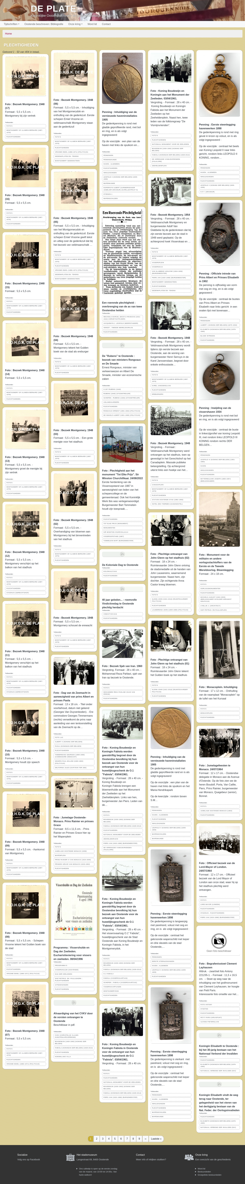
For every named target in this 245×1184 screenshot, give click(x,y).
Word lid (92, 24)
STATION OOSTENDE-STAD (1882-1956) (167, 499)
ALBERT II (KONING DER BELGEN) (68, 742)
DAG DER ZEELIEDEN (63, 974)
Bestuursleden (204, 1171)
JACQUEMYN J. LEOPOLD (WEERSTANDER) (120, 323)
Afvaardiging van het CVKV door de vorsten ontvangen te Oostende (73, 1017)
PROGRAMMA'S (61, 965)
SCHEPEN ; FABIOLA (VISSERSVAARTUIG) (120, 982)
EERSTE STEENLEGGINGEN (163, 961)
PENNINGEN (108, 155)
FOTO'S (10, 126)
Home (8, 33)
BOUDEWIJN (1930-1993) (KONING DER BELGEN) (70, 1042)
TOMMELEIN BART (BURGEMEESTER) (118, 541)
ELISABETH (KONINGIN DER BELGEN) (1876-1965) (218, 330)
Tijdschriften (10, 24)
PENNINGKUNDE (110, 159)
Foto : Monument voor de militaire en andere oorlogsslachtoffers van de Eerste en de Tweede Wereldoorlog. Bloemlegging (216, 562)
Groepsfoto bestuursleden (210, 1175)
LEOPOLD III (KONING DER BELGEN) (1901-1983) (217, 460)
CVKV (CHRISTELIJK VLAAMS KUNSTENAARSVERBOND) (67, 1036)
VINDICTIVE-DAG (110, 614)
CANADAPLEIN (158, 485)
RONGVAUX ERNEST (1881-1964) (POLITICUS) (121, 411)
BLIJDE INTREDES (207, 336)
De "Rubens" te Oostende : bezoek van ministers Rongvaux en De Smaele (121, 360)
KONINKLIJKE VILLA (63, 1056)
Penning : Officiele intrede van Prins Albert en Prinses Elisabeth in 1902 (219, 277)
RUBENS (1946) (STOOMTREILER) (116, 393)
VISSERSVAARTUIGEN (112, 987)
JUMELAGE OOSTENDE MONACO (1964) (216, 811)
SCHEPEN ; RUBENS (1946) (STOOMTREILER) (121, 398)
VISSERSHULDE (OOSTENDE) (67, 970)
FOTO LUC (59, 737)
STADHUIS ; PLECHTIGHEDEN (212, 913)
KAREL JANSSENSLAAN (161, 385)
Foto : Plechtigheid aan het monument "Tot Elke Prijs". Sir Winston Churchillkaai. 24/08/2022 (122, 474)
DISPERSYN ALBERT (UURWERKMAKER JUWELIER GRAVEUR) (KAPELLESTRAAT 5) (120, 189)
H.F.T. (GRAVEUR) (207, 192)
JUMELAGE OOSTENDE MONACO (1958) (71, 851)
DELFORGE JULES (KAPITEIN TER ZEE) (71, 767)
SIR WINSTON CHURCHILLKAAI (115, 532)
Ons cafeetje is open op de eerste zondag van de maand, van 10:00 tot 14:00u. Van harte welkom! (98, 1171)
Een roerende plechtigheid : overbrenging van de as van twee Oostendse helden (122, 306)
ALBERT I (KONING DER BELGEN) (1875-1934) (218, 325)
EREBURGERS (157, 394)
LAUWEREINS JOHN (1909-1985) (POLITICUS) (170, 610)
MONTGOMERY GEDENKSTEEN (67, 161)
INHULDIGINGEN (110, 173)
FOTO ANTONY (206, 1004)
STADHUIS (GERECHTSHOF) (18, 593)
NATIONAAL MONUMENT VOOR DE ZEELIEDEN (121, 834)
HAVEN (203, 466)
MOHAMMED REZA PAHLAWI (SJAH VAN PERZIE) (119, 693)
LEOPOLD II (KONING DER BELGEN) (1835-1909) (120, 178)
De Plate (53, 8)
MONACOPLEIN (206, 713)
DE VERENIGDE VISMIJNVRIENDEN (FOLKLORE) (117, 849)
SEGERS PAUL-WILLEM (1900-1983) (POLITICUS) (69, 762)
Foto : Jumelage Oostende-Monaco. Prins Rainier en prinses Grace (74, 821)
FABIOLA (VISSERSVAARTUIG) (115, 978)
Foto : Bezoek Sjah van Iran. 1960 (122, 666)
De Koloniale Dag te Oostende (120, 565)
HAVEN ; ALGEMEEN (111, 164)
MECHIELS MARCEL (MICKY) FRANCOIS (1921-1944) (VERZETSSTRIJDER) (122, 318)
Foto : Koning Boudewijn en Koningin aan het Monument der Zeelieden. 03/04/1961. (170, 95)
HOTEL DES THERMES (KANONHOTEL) (167, 504)
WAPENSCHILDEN (110, 198)
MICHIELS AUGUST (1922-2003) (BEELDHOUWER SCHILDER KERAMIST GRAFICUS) (216, 599)
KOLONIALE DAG (110, 571)
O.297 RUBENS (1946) (112, 389)
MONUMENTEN (109, 528)
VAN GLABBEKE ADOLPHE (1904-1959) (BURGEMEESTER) (167, 272)
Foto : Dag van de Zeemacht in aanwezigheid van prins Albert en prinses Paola (74, 696)
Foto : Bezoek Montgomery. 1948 (73, 617)
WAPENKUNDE (109, 183)
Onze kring (74, 24)
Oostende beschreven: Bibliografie (43, 24)
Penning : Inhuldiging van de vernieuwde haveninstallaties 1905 (119, 116)
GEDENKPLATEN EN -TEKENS (67, 156)
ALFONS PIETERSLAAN (209, 1022)
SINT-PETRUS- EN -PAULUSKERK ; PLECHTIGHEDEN (69, 979)
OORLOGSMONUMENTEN (210, 588)
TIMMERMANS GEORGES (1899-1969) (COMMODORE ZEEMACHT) (70, 756)
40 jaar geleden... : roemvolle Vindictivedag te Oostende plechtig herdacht (119, 603)
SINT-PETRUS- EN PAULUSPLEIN (213, 610)
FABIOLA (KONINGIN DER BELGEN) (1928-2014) (74, 1048)
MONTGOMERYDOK (111, 991)
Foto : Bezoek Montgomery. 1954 (170, 214)
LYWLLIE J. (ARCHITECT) (210, 606)
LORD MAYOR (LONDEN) (210, 904)
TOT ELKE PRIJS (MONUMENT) (115, 523)
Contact (106, 24)
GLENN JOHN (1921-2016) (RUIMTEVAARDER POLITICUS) (170, 600)
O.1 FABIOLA (108, 974)
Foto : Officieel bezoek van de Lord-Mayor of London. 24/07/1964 (217, 867)
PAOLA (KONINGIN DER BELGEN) (68, 746)
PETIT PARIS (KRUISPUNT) (211, 1017)
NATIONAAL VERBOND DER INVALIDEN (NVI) (218, 1071)
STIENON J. (108, 194)
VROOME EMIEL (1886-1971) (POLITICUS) (23, 973)
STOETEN (204, 1009)
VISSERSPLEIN (158, 262)
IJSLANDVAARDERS (111, 402)
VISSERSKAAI (157, 267)
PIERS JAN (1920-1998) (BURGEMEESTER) (120, 843)
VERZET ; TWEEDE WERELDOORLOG (118, 327)
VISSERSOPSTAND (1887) (113, 536)
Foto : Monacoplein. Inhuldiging (218, 687)
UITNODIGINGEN (61, 985)
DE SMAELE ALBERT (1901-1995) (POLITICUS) (121, 415)
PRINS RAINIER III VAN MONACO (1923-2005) (73, 860)
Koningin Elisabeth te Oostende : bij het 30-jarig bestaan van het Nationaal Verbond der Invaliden (219, 1050)
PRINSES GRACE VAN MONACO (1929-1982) (72, 864)
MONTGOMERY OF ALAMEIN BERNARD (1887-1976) (25, 131)
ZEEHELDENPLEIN (110, 839)
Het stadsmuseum (87, 1154)
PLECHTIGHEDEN (13, 137)
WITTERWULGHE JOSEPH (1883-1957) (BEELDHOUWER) (215, 480)
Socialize (22, 1154)
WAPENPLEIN (60, 855)
